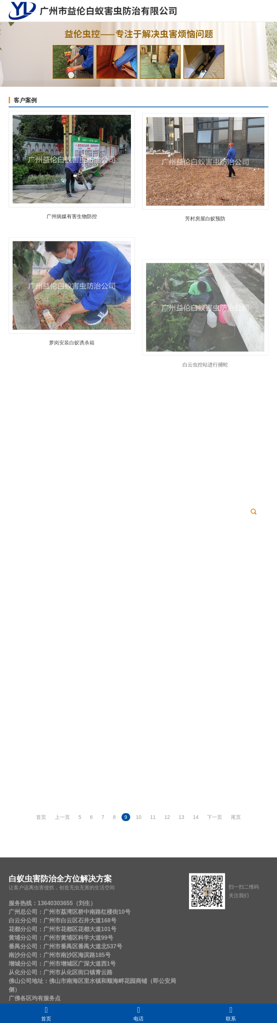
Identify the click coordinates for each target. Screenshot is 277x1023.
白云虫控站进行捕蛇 (205, 437)
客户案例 (25, 100)
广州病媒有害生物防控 (72, 224)
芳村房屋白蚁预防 (205, 241)
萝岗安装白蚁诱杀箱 (71, 390)
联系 (231, 1013)
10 (139, 817)
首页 (46, 1013)
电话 (138, 1013)
